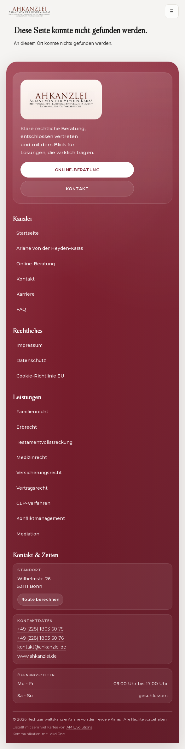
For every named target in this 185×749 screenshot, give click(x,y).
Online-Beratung (35, 264)
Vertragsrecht (32, 488)
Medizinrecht (31, 457)
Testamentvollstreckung (44, 442)
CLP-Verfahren (33, 503)
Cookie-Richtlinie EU (40, 376)
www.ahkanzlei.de (37, 656)
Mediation (27, 534)
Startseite (27, 233)
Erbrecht (26, 427)
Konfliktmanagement (40, 518)
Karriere (25, 294)
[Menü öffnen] (172, 11)
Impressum (29, 345)
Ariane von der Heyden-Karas (49, 248)
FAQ (21, 309)
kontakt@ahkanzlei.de (41, 647)
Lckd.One (57, 734)
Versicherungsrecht (39, 472)
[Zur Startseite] (61, 99)
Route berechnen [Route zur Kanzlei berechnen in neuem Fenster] (40, 599)
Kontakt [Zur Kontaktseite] (77, 188)
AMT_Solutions (79, 727)
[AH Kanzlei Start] (29, 11)
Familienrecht (32, 411)
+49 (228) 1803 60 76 (40, 638)
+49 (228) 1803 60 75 (40, 629)
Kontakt (25, 279)
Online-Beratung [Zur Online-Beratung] (77, 169)
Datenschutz (31, 360)
